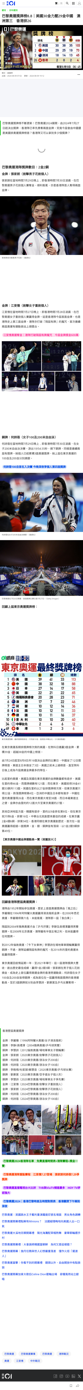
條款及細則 (18, 1371)
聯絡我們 (65, 1365)
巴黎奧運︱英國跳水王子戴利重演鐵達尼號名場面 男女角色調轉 (41, 1214)
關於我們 (15, 1365)
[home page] (11, 3)
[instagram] (61, 1356)
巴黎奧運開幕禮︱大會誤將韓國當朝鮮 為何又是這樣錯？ (37, 1244)
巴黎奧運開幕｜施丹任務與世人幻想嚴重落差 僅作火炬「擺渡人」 (40, 1253)
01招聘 (25, 1365)
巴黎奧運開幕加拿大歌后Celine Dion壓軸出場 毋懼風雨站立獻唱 (40, 1276)
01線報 (5, 1365)
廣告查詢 (35, 1365)
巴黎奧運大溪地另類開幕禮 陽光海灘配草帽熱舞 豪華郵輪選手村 (41, 1235)
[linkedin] (73, 1356)
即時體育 (13, 10)
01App (45, 1365)
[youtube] (67, 1356)
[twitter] (79, 1356)
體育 (4, 10)
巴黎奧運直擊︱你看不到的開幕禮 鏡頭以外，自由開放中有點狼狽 (41, 1265)
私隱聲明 (6, 1371)
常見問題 (54, 1365)
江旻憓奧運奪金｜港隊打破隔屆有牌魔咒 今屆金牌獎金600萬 (40, 335)
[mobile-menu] (3, 3)
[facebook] (55, 1356)
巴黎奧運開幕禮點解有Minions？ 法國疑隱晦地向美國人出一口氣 (41, 1223)
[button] (78, 74)
